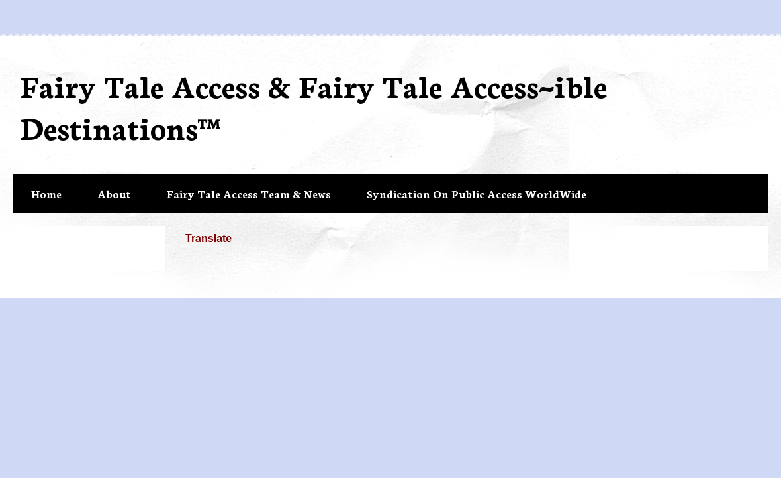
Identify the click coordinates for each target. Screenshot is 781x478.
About (114, 193)
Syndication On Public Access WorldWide (476, 193)
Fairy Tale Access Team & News (249, 193)
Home (46, 193)
